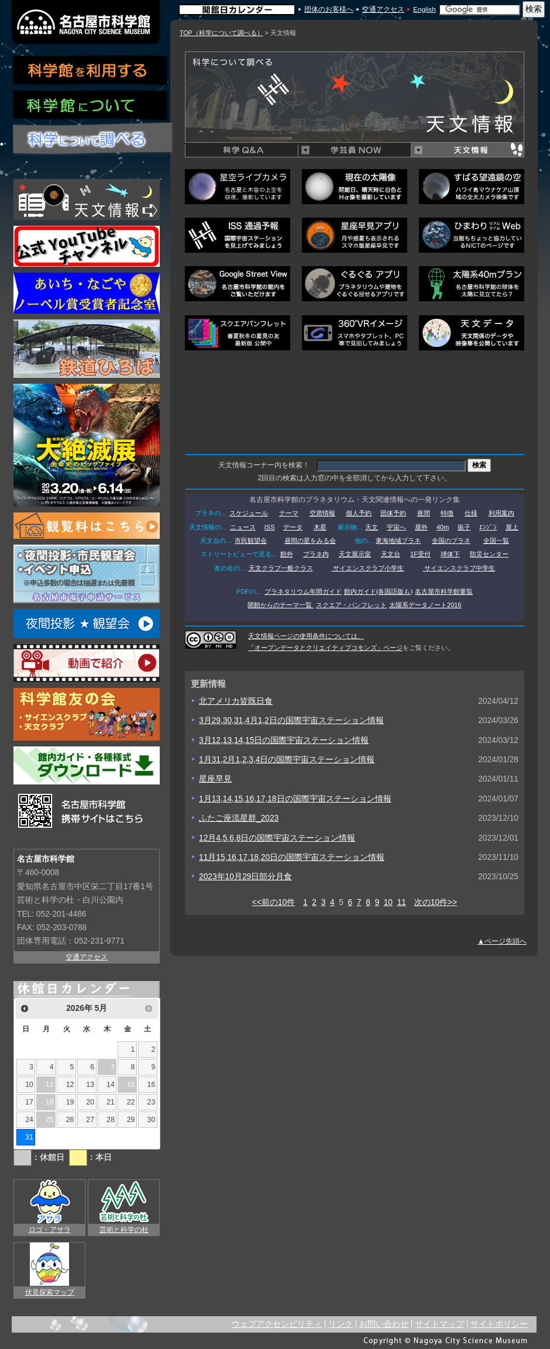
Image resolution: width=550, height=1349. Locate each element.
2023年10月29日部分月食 (245, 876)
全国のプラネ (451, 540)
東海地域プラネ (398, 540)
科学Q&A (241, 150)
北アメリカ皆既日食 (236, 701)
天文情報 (467, 150)
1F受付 (420, 554)
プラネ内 (316, 554)
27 (90, 1120)
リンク (340, 1324)
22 (131, 1102)
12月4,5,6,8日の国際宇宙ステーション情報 (277, 838)
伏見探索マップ (49, 1292)
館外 (286, 554)
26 (70, 1120)
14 (110, 1084)
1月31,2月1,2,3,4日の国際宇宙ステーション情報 (286, 759)
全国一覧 (496, 540)
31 (29, 1137)
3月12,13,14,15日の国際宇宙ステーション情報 (284, 740)
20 (90, 1102)
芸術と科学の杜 (124, 1230)
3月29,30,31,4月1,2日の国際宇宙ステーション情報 (291, 720)
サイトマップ (439, 1324)
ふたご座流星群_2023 (239, 818)
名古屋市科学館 (86, 22)
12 (70, 1084)
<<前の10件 (273, 902)
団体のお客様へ (328, 9)
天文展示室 (355, 554)
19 (70, 1102)
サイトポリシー (499, 1324)
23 (151, 1102)
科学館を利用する (91, 70)
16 (151, 1084)
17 (29, 1102)
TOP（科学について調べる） (221, 32)
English (424, 9)
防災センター (489, 554)
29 (131, 1120)
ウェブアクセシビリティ (277, 1324)
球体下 (450, 554)
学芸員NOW (354, 150)
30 (151, 1120)
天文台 (390, 554)
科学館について (91, 106)
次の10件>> (435, 902)
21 (110, 1102)
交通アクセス (383, 9)
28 (110, 1120)
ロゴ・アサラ (50, 1230)
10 (388, 902)
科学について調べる (93, 139)
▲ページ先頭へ (502, 941)
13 (90, 1084)
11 (401, 902)
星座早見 (215, 779)
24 (29, 1120)
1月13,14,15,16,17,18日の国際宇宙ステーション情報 (295, 798)
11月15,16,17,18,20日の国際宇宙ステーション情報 (291, 857)
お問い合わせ (383, 1324)
